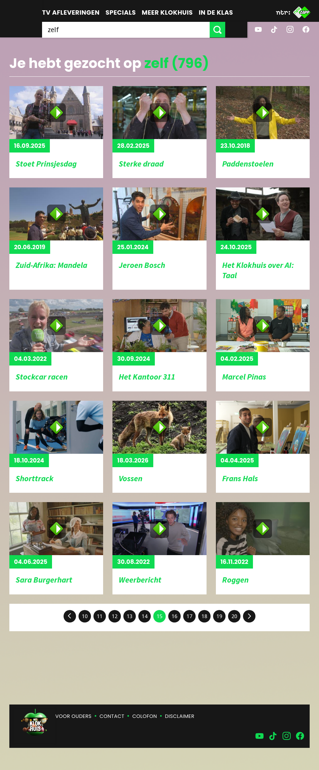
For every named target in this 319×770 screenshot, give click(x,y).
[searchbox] (137, 29)
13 (129, 616)
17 (189, 616)
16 (174, 616)
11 (99, 616)
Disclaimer (179, 716)
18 (204, 616)
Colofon (144, 716)
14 (144, 616)
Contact (112, 716)
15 (159, 616)
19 (219, 616)
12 (114, 616)
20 (234, 616)
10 (85, 616)
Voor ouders (73, 716)
